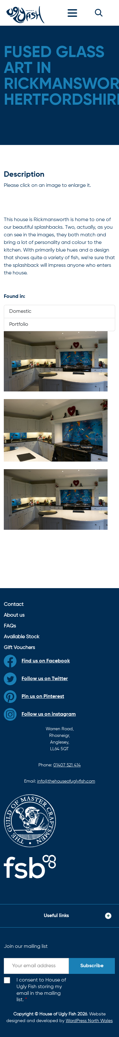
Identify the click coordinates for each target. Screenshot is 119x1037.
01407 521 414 (67, 765)
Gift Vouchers (19, 647)
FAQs (10, 626)
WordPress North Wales (89, 1021)
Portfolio (18, 324)
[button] (98, 12)
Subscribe (91, 965)
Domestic (20, 311)
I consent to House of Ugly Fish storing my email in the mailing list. (41, 990)
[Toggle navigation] (74, 13)
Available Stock (21, 637)
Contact (13, 604)
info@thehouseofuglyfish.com (66, 781)
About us (14, 615)
